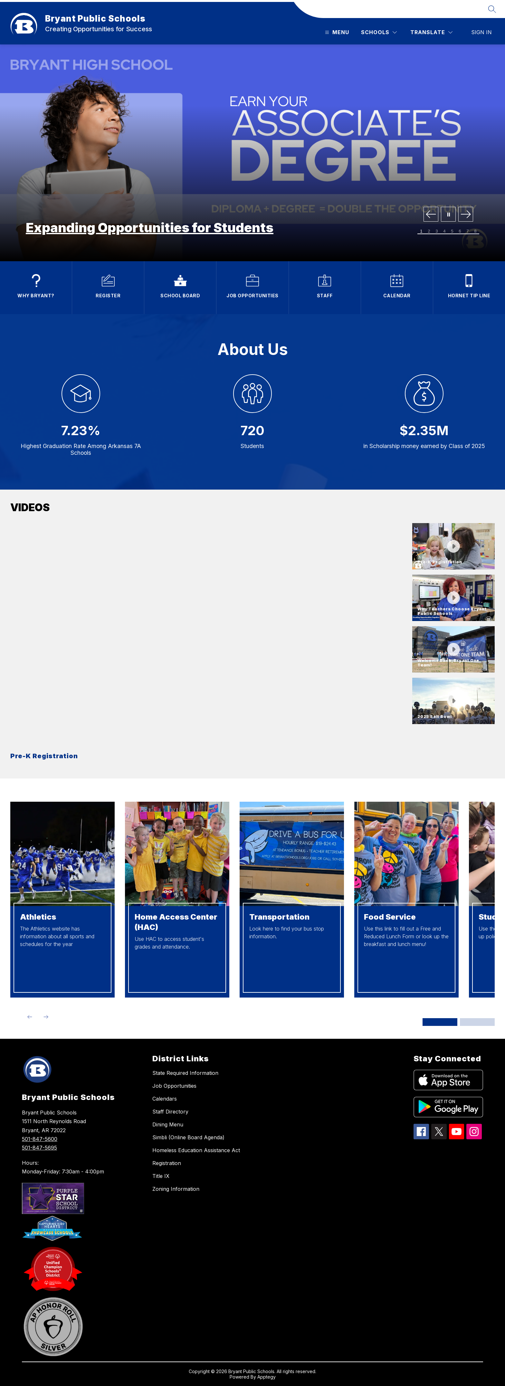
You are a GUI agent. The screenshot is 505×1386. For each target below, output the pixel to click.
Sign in (481, 32)
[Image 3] (437, 231)
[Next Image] (465, 215)
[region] (208, 644)
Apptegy (266, 1377)
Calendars (164, 1098)
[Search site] (492, 9)
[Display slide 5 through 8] (477, 1022)
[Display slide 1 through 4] (440, 1022)
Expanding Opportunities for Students (149, 227)
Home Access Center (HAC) (176, 922)
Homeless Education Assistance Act (196, 1150)
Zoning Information (175, 1189)
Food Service (390, 917)
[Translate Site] (431, 32)
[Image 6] (460, 231)
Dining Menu (167, 1124)
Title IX (160, 1176)
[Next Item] (45, 1016)
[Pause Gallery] (448, 215)
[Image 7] (468, 231)
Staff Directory (170, 1111)
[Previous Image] (431, 215)
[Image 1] (421, 231)
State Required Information (185, 1073)
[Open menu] (336, 32)
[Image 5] (452, 231)
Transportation (279, 917)
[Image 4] (444, 231)
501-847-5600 (39, 1139)
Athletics (38, 917)
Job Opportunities (174, 1086)
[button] (453, 546)
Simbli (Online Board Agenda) (188, 1137)
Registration (166, 1163)
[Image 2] (429, 231)
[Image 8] (475, 231)
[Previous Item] (29, 1016)
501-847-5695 (39, 1147)
